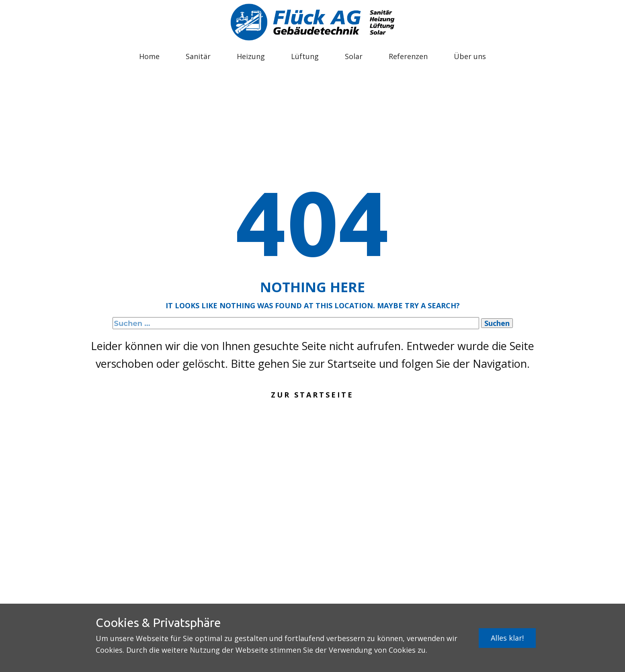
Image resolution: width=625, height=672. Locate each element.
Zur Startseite (312, 395)
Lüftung (305, 56)
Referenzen (408, 56)
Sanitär (198, 56)
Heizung (251, 56)
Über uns (470, 56)
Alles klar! (507, 638)
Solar (354, 56)
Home (149, 56)
